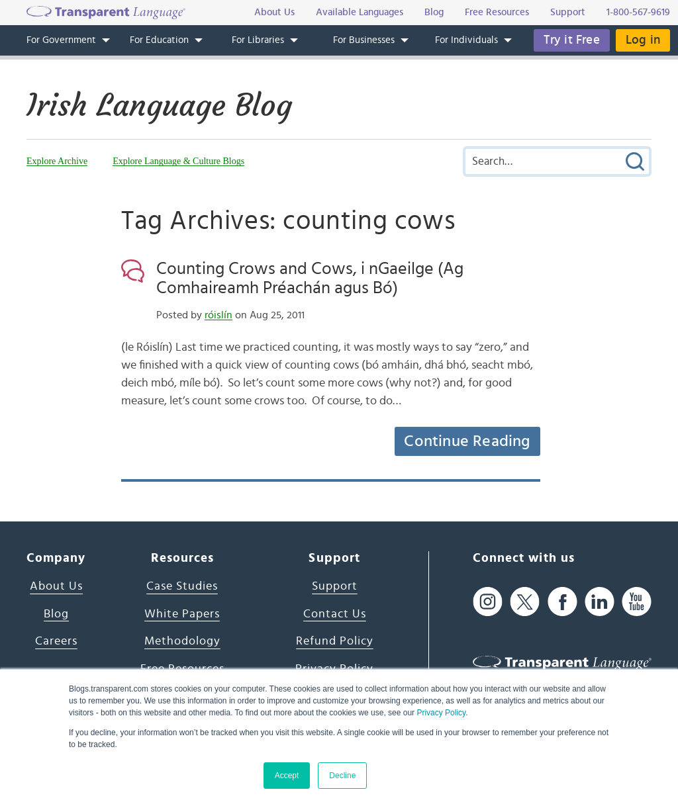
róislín (218, 315)
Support (335, 586)
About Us (56, 586)
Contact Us (334, 614)
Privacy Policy (440, 712)
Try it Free (572, 40)
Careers (56, 641)
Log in (643, 40)
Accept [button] (287, 775)
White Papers (182, 614)
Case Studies (182, 586)
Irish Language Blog (159, 105)
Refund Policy (334, 641)
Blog (56, 614)
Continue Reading (467, 441)
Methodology (182, 641)
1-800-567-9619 (638, 12)
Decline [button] (342, 775)
